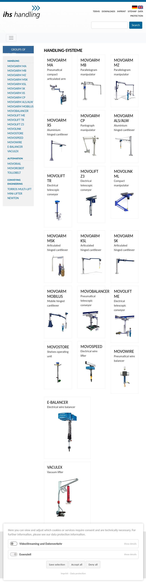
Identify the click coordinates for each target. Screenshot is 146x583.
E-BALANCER (15, 147)
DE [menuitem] (134, 7)
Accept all (76, 564)
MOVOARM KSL (16, 84)
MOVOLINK (14, 129)
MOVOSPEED (15, 138)
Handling (13, 60)
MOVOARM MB (16, 70)
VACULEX (12, 151)
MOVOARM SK (16, 88)
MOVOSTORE (15, 133)
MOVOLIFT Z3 (15, 124)
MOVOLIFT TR (15, 120)
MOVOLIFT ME (16, 115)
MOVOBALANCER (18, 111)
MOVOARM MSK (17, 79)
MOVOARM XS (16, 93)
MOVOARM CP (16, 97)
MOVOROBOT (15, 168)
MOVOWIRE (14, 142)
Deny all (93, 564)
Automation (15, 158)
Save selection (57, 564)
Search (136, 25)
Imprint (121, 11)
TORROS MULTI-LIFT (19, 189)
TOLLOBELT (14, 172)
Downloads (108, 11)
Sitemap (132, 11)
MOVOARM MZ (16, 75)
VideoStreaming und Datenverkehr (40, 544)
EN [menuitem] (140, 7)
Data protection (78, 573)
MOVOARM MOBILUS (20, 106)
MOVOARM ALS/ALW (20, 102)
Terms (96, 11)
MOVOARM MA (16, 66)
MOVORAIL (14, 163)
